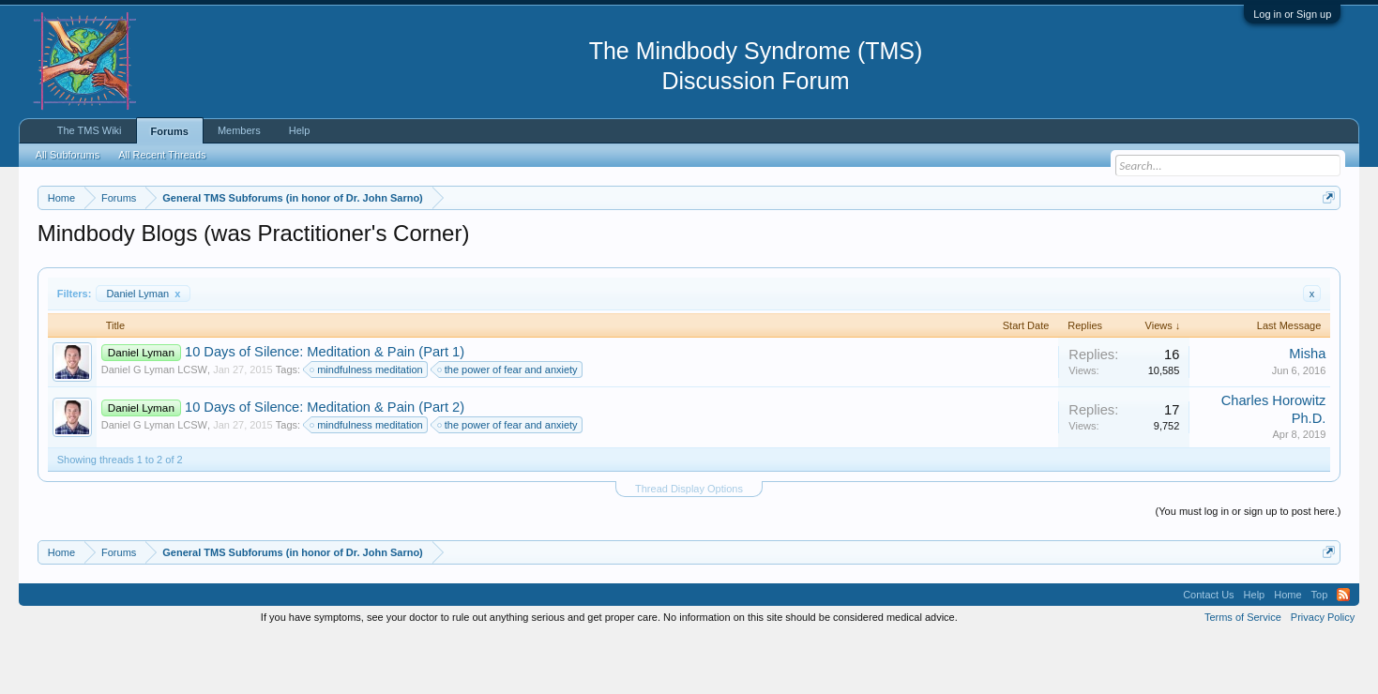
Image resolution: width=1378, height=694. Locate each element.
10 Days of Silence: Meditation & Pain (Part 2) (324, 463)
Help (299, 130)
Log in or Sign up (1292, 14)
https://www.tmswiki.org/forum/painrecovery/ (895, 243)
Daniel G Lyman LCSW (154, 426)
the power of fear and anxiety (508, 426)
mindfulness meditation (367, 426)
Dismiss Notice (1325, 241)
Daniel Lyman (143, 349)
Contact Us (1208, 650)
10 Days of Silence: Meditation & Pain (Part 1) (324, 408)
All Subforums (67, 154)
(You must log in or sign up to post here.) (1248, 567)
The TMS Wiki (89, 130)
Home (1287, 650)
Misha (1307, 409)
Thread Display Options (689, 545)
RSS (1343, 650)
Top (1319, 650)
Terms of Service (1242, 673)
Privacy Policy (1323, 673)
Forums (170, 131)
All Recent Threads (161, 154)
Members (239, 130)
